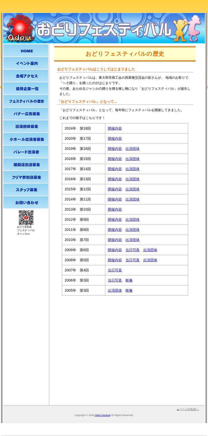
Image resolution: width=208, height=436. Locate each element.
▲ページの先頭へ (187, 409)
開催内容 (115, 128)
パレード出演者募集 (25, 151)
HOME (25, 50)
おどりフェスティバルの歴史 (25, 101)
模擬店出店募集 (25, 164)
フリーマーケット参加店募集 (25, 177)
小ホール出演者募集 (25, 139)
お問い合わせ (25, 202)
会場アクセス (25, 75)
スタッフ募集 (25, 189)
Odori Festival (102, 415)
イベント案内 (25, 63)
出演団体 (132, 149)
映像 (129, 280)
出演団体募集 (25, 126)
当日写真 (132, 250)
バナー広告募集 (25, 113)
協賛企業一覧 (25, 88)
